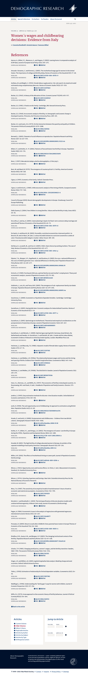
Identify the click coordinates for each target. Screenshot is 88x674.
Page (57, 624)
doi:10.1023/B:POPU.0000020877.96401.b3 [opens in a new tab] (50, 541)
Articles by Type (21, 637)
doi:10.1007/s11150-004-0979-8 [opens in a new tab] (47, 226)
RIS (37, 65)
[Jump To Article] (66, 626)
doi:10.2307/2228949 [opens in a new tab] (43, 98)
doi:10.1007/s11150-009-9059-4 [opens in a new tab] (47, 529)
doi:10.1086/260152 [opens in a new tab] (42, 599)
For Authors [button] (35, 19)
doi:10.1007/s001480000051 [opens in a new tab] (45, 325)
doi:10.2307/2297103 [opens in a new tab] (43, 350)
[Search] (75, 19)
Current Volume (21, 623)
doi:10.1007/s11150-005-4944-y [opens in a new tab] (47, 251)
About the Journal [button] (56, 19)
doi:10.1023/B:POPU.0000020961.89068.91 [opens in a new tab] (50, 265)
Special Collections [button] (24, 19)
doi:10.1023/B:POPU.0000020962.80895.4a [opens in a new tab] (51, 290)
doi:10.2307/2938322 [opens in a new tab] (43, 363)
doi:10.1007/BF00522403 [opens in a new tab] (44, 278)
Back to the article (19, 606)
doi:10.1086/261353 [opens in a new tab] (42, 553)
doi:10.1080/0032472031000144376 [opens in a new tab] (48, 411)
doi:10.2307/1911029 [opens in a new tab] (43, 493)
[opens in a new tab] (73, 661)
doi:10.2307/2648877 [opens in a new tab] (43, 516)
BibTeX (43, 65)
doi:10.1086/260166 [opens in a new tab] (42, 129)
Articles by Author (22, 633)
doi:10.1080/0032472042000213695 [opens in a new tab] (48, 154)
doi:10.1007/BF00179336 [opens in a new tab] (44, 375)
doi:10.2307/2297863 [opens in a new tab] (43, 88)
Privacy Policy (56, 671)
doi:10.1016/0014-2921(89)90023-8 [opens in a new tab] (48, 192)
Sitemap (66, 671)
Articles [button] (13, 19)
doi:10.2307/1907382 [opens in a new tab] (43, 576)
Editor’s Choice (21, 628)
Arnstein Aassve (32, 45)
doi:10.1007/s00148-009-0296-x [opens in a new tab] (47, 460)
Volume (50, 624)
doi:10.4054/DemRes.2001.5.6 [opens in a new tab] (46, 448)
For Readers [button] (45, 19)
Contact (38, 671)
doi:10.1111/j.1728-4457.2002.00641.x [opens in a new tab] (49, 435)
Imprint (46, 671)
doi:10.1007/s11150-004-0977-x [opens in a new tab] (47, 313)
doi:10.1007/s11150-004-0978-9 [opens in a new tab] (47, 75)
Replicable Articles (22, 630)
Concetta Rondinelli (19, 45)
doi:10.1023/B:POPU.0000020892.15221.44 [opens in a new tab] (50, 141)
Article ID (59, 633)
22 (17, 31)
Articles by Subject (22, 635)
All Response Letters (22, 640)
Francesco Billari (43, 45)
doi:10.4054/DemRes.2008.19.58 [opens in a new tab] (47, 423)
